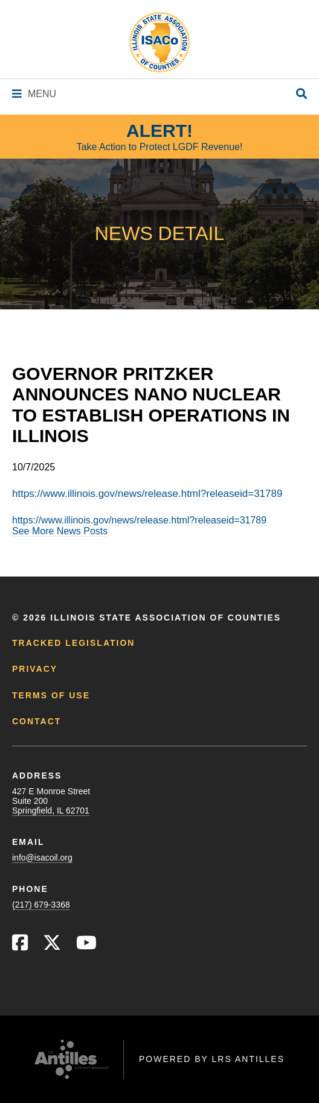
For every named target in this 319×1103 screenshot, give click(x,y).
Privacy (34, 669)
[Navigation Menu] (34, 94)
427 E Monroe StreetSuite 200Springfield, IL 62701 (51, 800)
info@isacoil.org (42, 857)
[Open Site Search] (301, 94)
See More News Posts (60, 531)
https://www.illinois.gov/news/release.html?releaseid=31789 (147, 493)
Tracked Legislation (73, 643)
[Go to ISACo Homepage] (159, 42)
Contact (36, 721)
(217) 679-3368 (41, 904)
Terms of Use (51, 695)
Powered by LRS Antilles (212, 1059)
